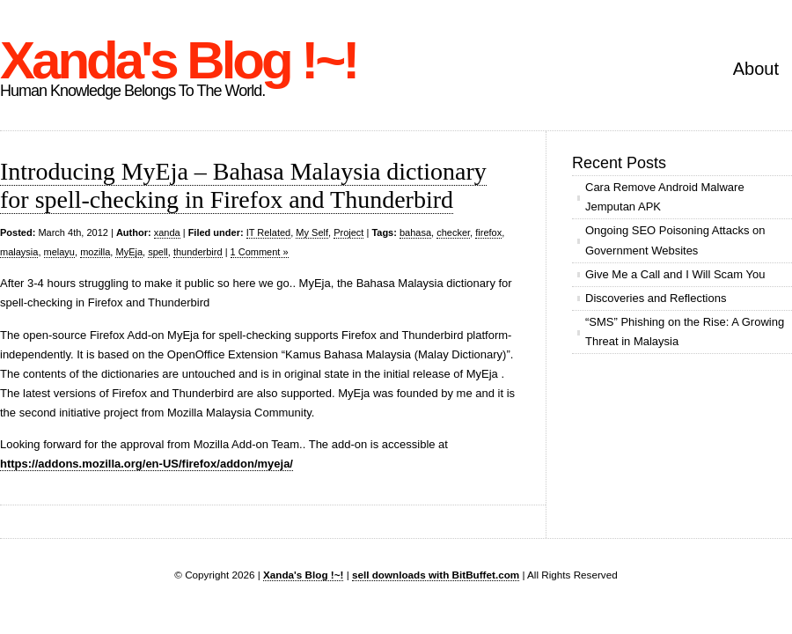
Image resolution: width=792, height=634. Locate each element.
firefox (488, 232)
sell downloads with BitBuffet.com (435, 574)
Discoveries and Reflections (655, 298)
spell (158, 252)
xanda (167, 232)
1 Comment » (260, 252)
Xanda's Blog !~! (178, 60)
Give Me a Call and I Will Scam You (675, 274)
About (756, 68)
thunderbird (198, 252)
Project (348, 232)
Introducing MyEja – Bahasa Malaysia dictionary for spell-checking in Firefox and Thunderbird (243, 185)
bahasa (415, 232)
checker (453, 232)
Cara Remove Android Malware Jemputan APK (664, 197)
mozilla (95, 252)
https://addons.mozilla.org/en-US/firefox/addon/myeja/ (146, 463)
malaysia (19, 252)
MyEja (129, 252)
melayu (59, 252)
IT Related (268, 232)
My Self (312, 232)
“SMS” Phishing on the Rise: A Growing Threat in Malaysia (684, 331)
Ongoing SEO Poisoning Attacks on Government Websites (675, 240)
